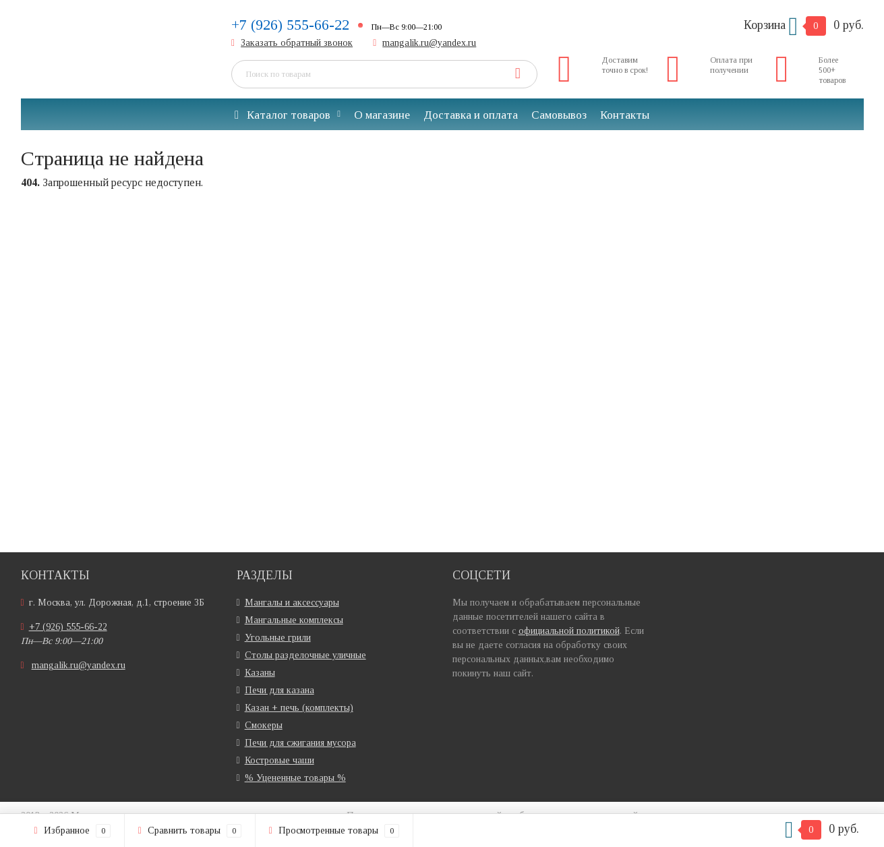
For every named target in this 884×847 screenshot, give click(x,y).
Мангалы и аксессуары (292, 602)
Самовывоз (559, 115)
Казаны (260, 673)
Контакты (624, 115)
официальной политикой (569, 631)
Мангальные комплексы (294, 620)
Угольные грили (278, 638)
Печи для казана (279, 690)
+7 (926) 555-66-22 (290, 24)
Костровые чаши (279, 760)
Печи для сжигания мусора (300, 743)
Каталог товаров (282, 115)
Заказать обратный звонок (297, 43)
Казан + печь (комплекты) (299, 708)
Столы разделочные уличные (305, 655)
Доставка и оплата (470, 115)
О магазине (382, 115)
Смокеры (264, 725)
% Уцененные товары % (295, 778)
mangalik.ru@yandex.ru (429, 43)
